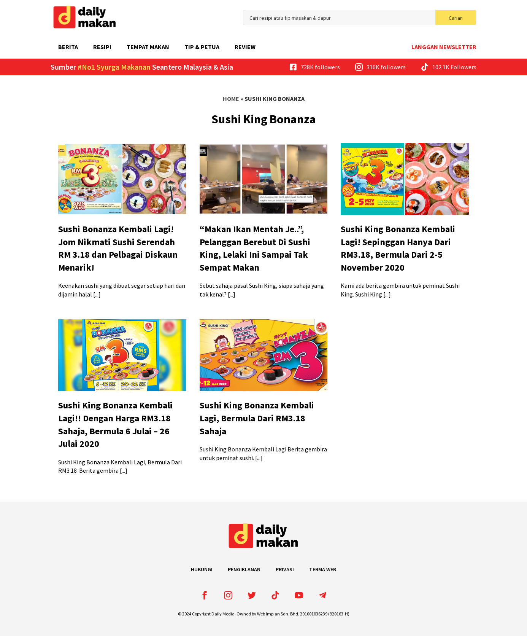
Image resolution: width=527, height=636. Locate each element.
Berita (68, 47)
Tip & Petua (201, 47)
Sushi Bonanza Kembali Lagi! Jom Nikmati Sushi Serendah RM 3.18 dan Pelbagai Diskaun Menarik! (118, 248)
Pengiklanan (244, 569)
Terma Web (322, 569)
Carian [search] (456, 17)
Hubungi (202, 569)
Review (245, 47)
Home (231, 98)
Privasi (285, 569)
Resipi (102, 47)
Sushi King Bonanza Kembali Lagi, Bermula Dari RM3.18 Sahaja (257, 418)
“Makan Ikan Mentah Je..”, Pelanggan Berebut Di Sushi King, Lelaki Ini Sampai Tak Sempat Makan (255, 248)
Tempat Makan (148, 47)
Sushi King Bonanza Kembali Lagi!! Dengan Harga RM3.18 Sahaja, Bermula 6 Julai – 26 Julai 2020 (115, 424)
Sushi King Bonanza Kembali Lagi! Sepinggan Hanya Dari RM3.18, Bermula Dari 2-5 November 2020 (398, 248)
